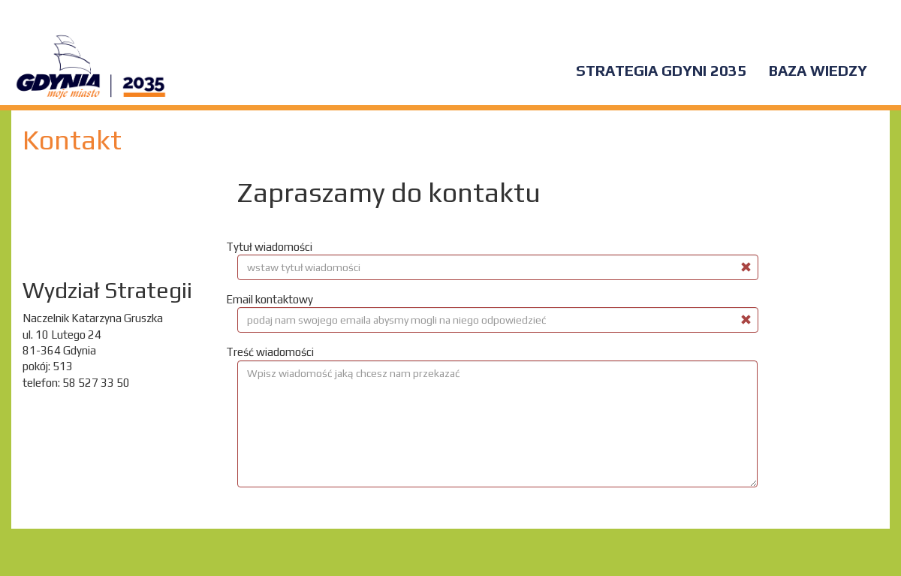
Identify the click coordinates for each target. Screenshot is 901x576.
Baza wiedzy (818, 70)
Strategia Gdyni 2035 (661, 70)
